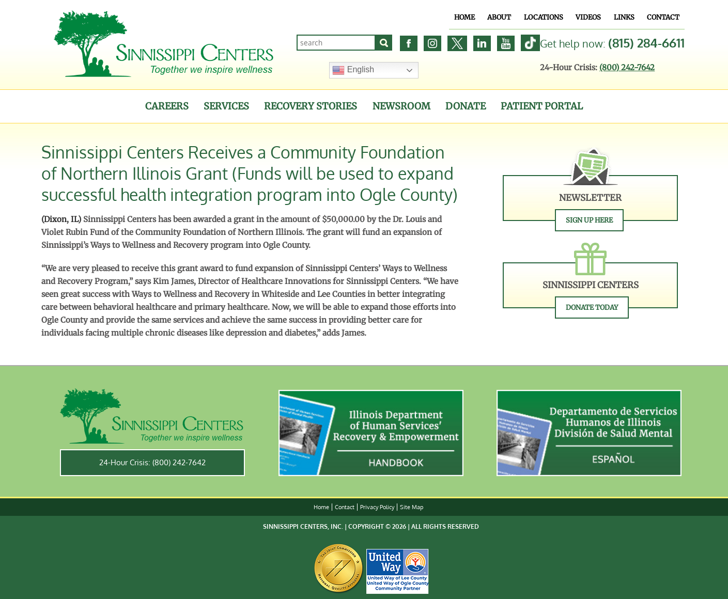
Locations (543, 17)
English (353, 70)
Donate (465, 106)
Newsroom (401, 106)
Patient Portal (542, 106)
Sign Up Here (589, 220)
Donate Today (592, 307)
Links (624, 17)
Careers (167, 106)
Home (464, 17)
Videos (588, 17)
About (499, 17)
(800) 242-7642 (627, 67)
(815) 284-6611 (646, 43)
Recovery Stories (310, 106)
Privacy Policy (377, 507)
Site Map (411, 507)
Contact (663, 17)
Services (226, 106)
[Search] (384, 43)
